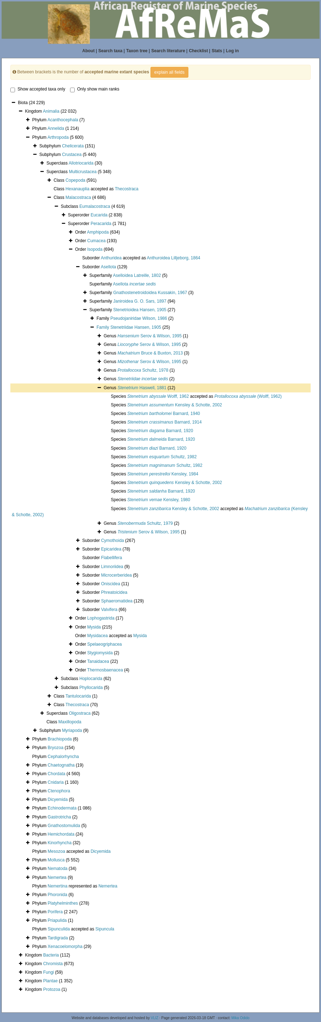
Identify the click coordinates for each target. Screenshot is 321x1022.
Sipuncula (104, 928)
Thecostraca (126, 188)
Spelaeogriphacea (104, 644)
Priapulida (57, 920)
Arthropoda (58, 137)
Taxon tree (137, 50)
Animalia (51, 111)
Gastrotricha (59, 817)
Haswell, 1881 (142, 387)
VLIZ (154, 1018)
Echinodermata (62, 808)
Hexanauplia (77, 188)
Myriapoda (72, 730)
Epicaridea (111, 549)
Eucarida (98, 214)
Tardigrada (58, 937)
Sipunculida (59, 928)
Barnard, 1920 (160, 430)
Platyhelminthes (63, 903)
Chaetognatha (61, 765)
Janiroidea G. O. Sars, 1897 (140, 301)
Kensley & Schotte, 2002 (174, 404)
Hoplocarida (90, 678)
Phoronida (57, 894)
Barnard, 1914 (164, 422)
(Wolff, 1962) (248, 396)
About (88, 50)
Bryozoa (55, 747)
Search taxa (110, 50)
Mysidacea (97, 635)
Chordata (56, 773)
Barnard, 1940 (163, 413)
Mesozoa (56, 851)
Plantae (50, 980)
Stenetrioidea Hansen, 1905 (140, 309)
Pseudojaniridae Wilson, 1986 (138, 318)
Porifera (55, 911)
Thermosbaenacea (105, 670)
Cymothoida (112, 540)
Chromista (53, 963)
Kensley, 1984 (162, 473)
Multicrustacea (83, 171)
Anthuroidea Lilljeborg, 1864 (173, 257)
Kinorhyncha (59, 842)
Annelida (56, 128)
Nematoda (57, 868)
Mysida (94, 627)
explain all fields (169, 72)
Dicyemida (58, 799)
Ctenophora (59, 790)
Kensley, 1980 (158, 499)
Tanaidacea (98, 661)
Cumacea (96, 240)
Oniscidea (110, 583)
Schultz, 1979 (145, 523)
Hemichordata (61, 834)
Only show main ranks (94, 89)
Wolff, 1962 (158, 396)
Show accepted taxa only (37, 89)
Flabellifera (111, 557)
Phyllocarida (91, 687)
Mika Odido (240, 1018)
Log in (232, 50)
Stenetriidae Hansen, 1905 (135, 327)
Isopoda (95, 249)
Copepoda (75, 180)
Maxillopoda (69, 721)
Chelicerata (73, 145)
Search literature (168, 50)
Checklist (198, 50)
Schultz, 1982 (162, 456)
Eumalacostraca (94, 206)
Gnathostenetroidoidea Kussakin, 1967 (150, 292)
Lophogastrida (100, 618)
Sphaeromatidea (117, 600)
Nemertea (57, 877)
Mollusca (56, 859)
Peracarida (100, 223)
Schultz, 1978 (143, 370)
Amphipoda (98, 232)
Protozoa (51, 989)
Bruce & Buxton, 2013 (150, 353)
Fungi (48, 972)
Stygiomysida (100, 652)
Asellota (108, 266)
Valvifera (109, 609)
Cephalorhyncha (63, 756)
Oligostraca (80, 713)
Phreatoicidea (114, 592)
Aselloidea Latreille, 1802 (137, 275)
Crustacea (72, 154)
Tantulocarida (78, 696)
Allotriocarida (81, 163)
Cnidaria (56, 782)
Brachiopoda (59, 739)
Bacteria (51, 955)
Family (103, 327)
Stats (217, 50)
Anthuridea (111, 257)
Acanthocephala (63, 119)
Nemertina (57, 886)
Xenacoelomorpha (65, 946)
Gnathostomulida (64, 825)
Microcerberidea (116, 575)
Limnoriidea (112, 566)
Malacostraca (78, 197)
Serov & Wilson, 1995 (150, 335)
